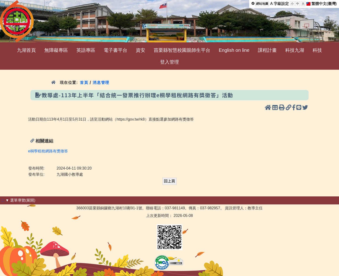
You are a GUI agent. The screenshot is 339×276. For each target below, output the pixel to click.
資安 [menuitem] (140, 50)
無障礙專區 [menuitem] (56, 50)
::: (2, 200)
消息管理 (101, 83)
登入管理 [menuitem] (169, 62)
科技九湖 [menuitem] (294, 50)
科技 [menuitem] (317, 50)
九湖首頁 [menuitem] (26, 50)
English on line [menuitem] (234, 50)
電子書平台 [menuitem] (115, 50)
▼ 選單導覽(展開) (20, 200)
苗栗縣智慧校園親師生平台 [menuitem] (182, 50)
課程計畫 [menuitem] (267, 50)
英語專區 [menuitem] (85, 50)
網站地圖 (262, 3)
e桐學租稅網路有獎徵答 (48, 151)
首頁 (84, 83)
